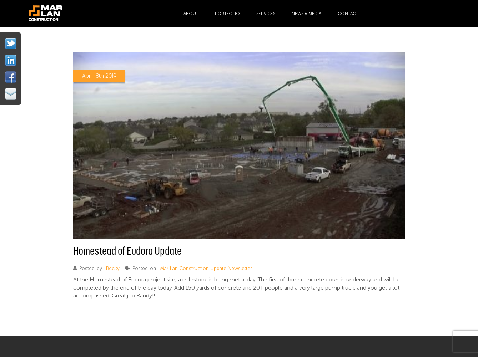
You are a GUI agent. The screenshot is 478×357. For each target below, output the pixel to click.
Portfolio (227, 13)
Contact (348, 13)
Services (265, 13)
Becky (113, 268)
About (190, 13)
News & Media (306, 13)
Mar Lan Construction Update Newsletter (206, 268)
